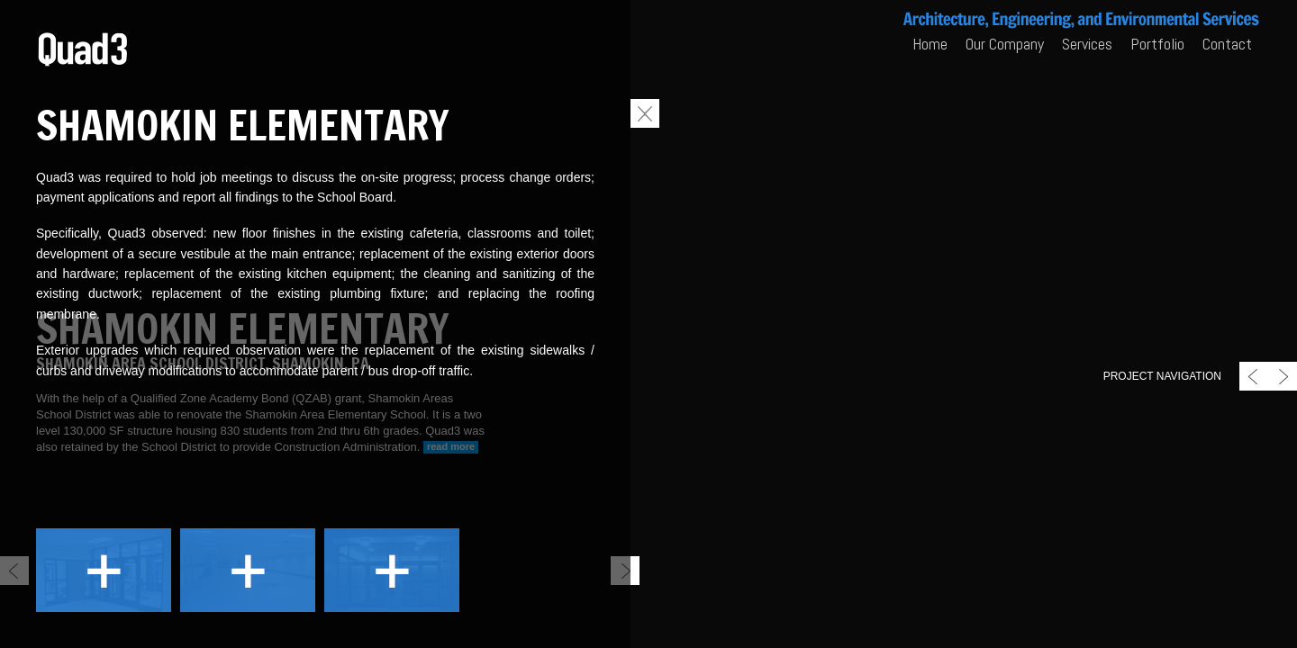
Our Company (1005, 43)
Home (930, 43)
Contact (1227, 43)
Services (1087, 43)
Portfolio (1157, 43)
